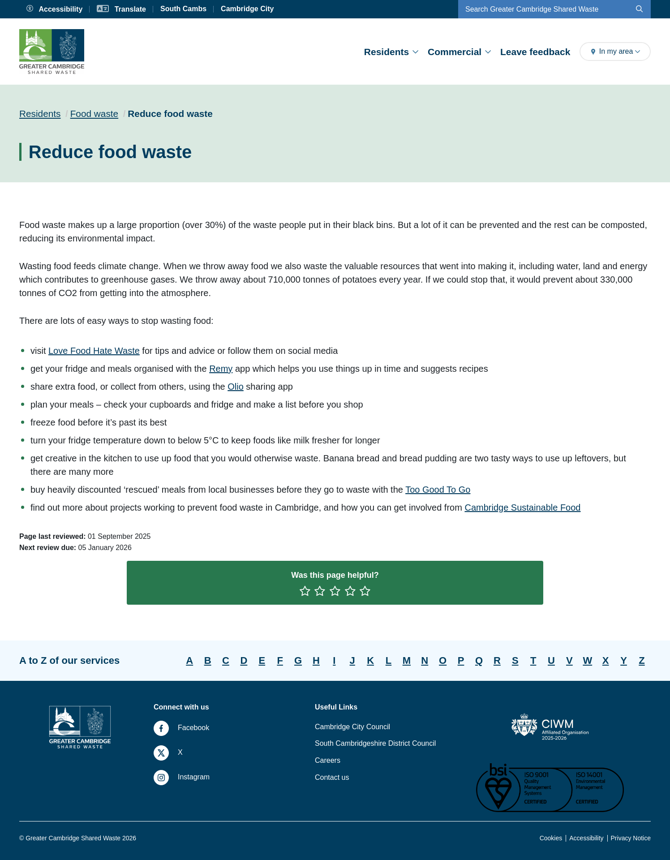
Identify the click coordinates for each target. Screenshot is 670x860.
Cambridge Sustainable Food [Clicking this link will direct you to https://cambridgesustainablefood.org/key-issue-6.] (522, 507)
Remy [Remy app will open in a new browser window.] (220, 369)
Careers (327, 760)
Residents (391, 52)
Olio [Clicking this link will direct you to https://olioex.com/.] (236, 386)
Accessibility (586, 838)
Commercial (459, 52)
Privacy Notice (631, 838)
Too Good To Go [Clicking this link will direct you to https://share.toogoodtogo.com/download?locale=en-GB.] (437, 489)
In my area (615, 51)
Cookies (551, 838)
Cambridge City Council (352, 727)
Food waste (94, 113)
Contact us (332, 777)
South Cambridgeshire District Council (375, 743)
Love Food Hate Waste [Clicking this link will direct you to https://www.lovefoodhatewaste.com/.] (94, 351)
